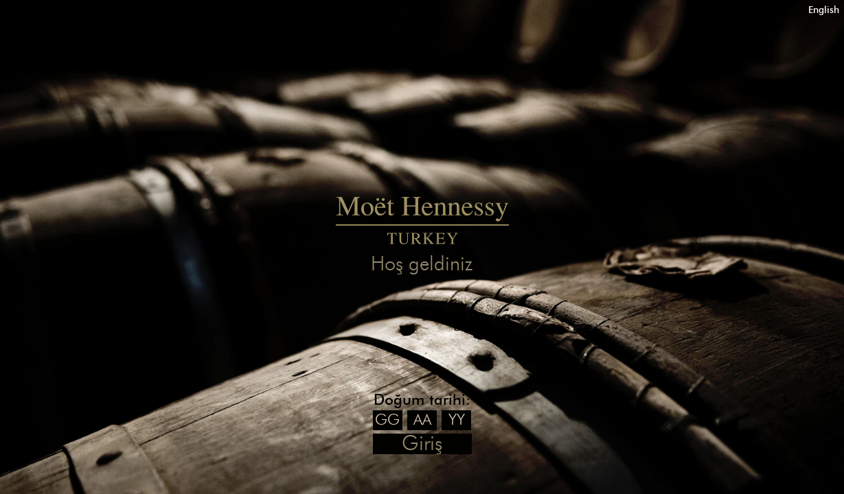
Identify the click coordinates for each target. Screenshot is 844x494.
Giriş (422, 444)
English (823, 10)
